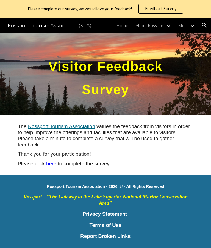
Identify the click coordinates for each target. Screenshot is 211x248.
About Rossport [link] (150, 25)
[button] (204, 25)
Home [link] (122, 25)
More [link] (183, 25)
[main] (105, 73)
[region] (105, 9)
